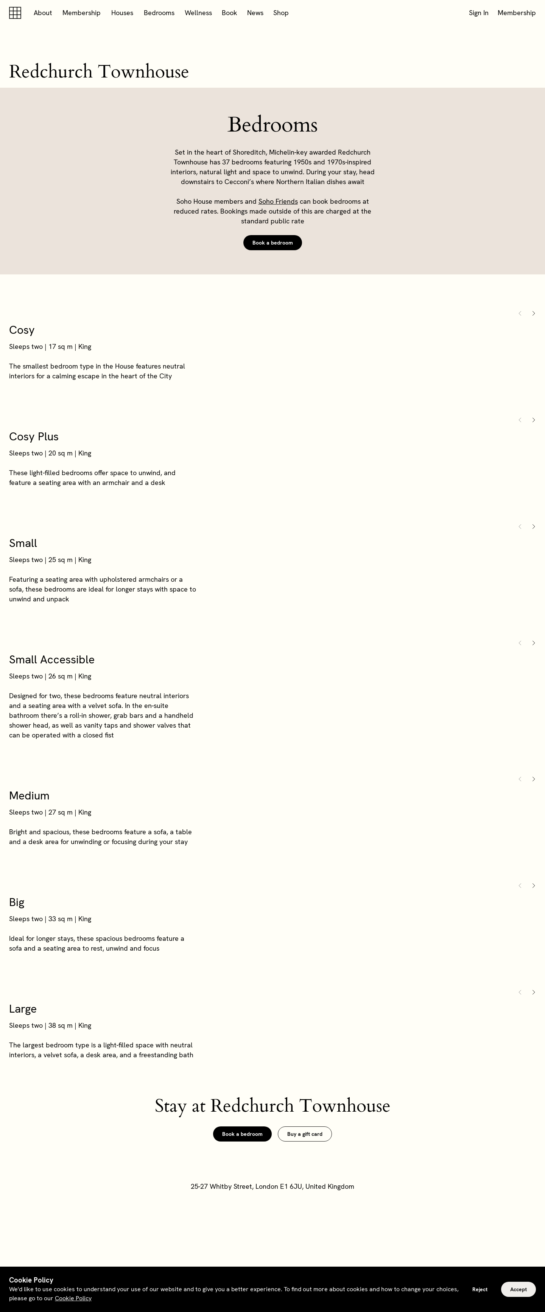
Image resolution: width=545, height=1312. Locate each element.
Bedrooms (159, 12)
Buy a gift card (304, 1134)
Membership (81, 12)
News (255, 12)
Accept (518, 1289)
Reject (479, 1289)
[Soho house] (16, 13)
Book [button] (229, 12)
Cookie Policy (73, 1298)
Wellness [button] (198, 12)
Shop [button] (281, 12)
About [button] (43, 12)
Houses (122, 12)
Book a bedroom (272, 242)
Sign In (479, 12)
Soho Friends (278, 201)
